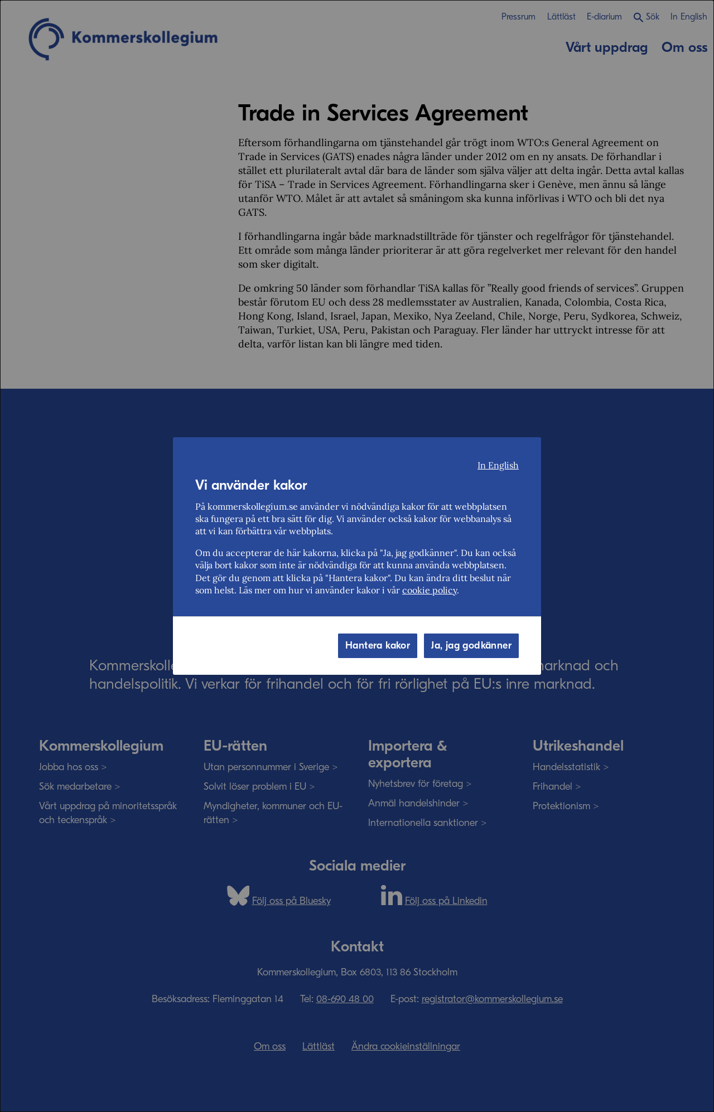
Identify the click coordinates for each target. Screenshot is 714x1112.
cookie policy (429, 590)
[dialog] (357, 556)
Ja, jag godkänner (471, 645)
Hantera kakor (377, 645)
